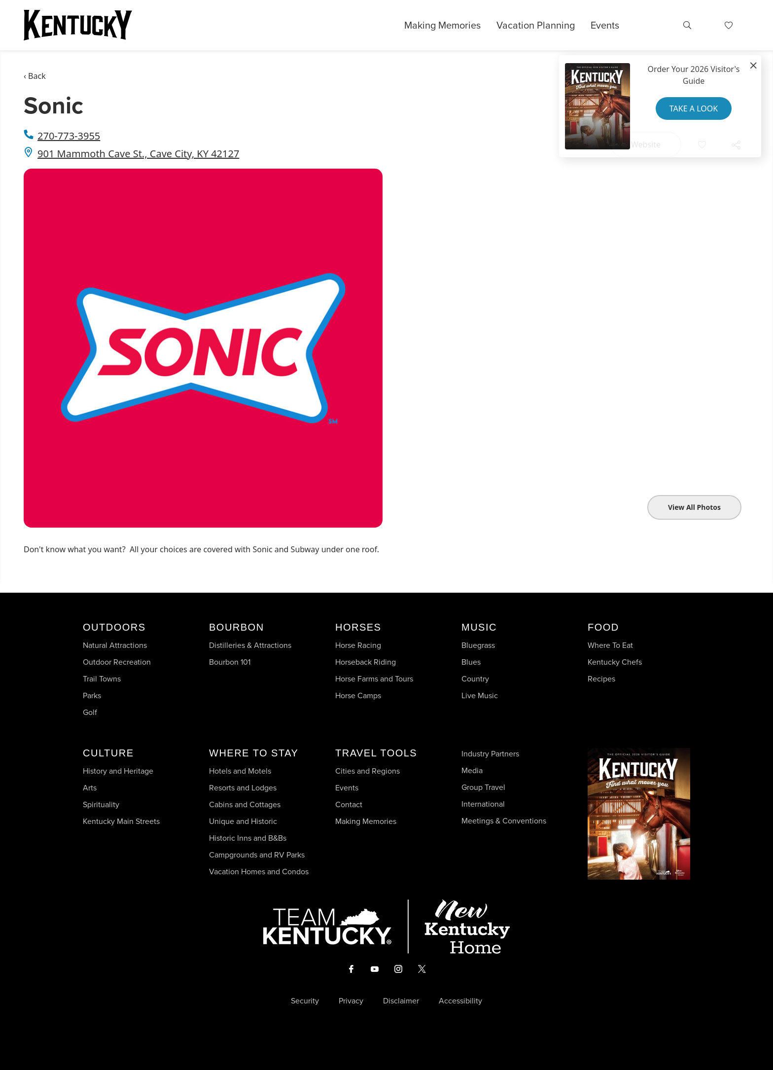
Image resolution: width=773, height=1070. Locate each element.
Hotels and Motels (240, 771)
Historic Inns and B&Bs (247, 838)
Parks (92, 695)
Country (475, 678)
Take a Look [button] (693, 108)
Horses (358, 627)
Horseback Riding (365, 662)
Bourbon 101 (229, 662)
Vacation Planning (535, 25)
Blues (471, 662)
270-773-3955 (68, 136)
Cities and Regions (367, 771)
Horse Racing (358, 645)
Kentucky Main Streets (121, 821)
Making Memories (442, 25)
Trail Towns (102, 678)
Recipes (602, 678)
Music (479, 627)
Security (305, 1001)
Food (603, 627)
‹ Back (35, 76)
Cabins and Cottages (245, 804)
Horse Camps (358, 695)
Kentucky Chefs (615, 662)
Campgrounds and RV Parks (257, 854)
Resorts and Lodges (243, 787)
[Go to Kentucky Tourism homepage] (78, 25)
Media (472, 770)
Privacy (351, 1001)
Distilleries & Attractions (250, 645)
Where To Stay (253, 753)
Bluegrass (478, 645)
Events (605, 25)
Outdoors (114, 627)
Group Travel (483, 787)
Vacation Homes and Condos (259, 871)
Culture (108, 753)
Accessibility (460, 1001)
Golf (90, 712)
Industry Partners (490, 753)
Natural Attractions (115, 645)
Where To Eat (610, 645)
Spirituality (102, 804)
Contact (348, 804)
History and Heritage (119, 771)
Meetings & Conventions (503, 820)
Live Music (479, 695)
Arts (90, 787)
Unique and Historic (243, 821)
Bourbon (236, 627)
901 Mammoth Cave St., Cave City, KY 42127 (138, 153)
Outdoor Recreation (117, 662)
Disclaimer (401, 1001)
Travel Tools (376, 753)
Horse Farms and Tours (374, 678)
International (483, 804)
